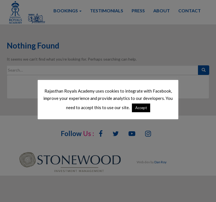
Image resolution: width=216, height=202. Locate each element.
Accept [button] (141, 107)
